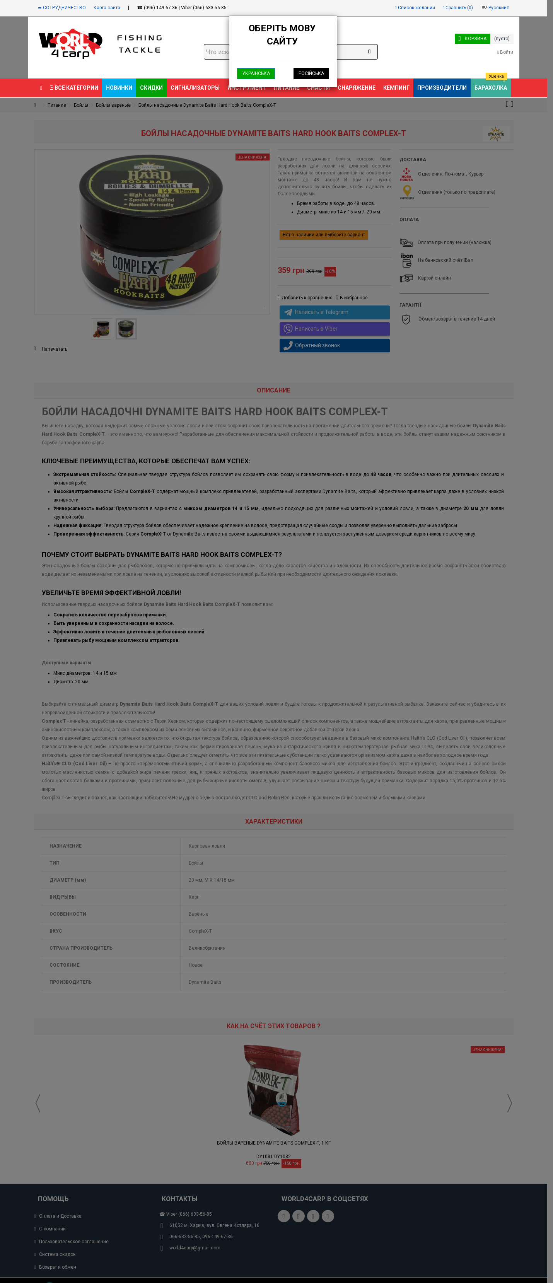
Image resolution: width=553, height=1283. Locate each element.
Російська (311, 73)
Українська (256, 73)
